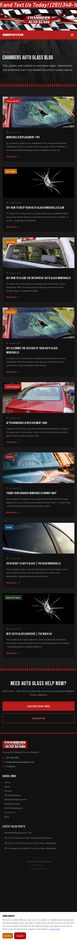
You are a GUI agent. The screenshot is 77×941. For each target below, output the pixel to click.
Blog (5, 816)
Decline (7, 935)
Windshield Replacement (14, 799)
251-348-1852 (10, 757)
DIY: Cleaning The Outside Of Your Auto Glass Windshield (29, 848)
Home (6, 782)
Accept (20, 935)
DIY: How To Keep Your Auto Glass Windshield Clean (27, 838)
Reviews (7, 790)
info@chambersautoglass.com (18, 762)
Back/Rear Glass (11, 803)
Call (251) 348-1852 (38, 706)
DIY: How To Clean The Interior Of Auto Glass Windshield (29, 843)
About (6, 786)
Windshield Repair (11, 795)
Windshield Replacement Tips (17, 833)
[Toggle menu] (72, 35)
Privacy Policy (38, 865)
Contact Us (38, 718)
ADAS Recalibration (12, 808)
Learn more (55, 929)
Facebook (8, 766)
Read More (13, 156)
